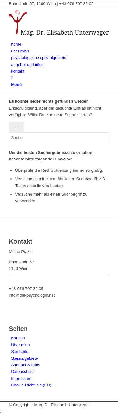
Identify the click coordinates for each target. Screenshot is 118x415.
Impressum (21, 378)
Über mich (20, 344)
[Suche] (12, 77)
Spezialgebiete (24, 358)
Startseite (19, 351)
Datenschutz (22, 371)
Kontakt (18, 338)
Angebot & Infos (25, 365)
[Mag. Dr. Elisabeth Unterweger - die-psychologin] (59, 37)
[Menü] (16, 84)
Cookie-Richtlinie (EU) (31, 385)
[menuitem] (60, 44)
